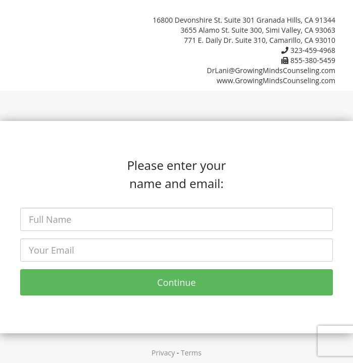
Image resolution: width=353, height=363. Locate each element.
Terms (191, 352)
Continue (176, 282)
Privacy (163, 352)
